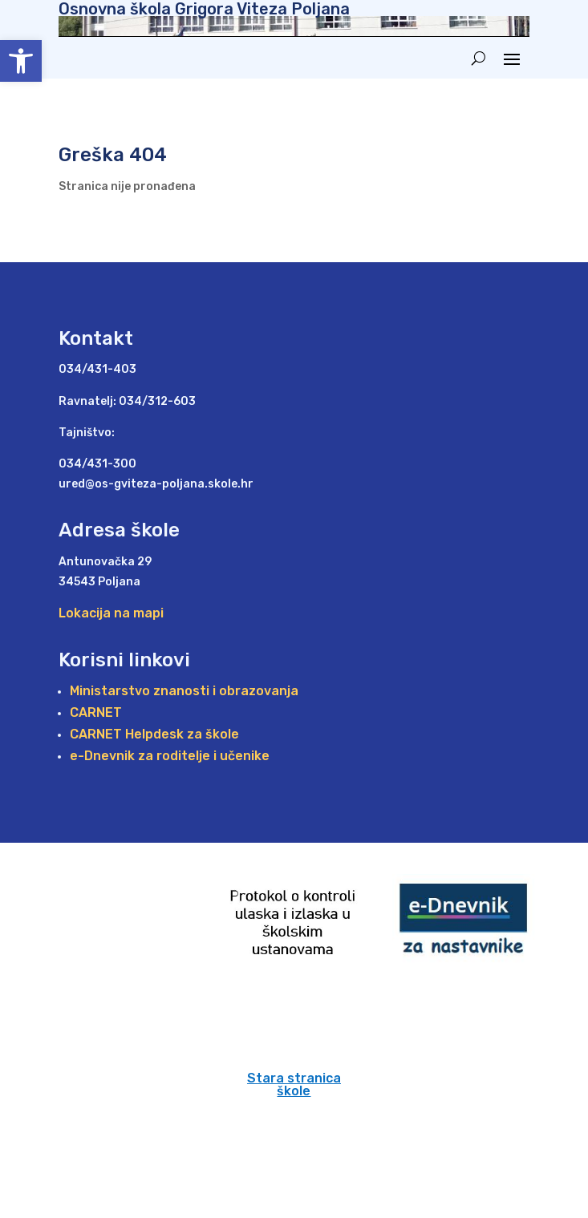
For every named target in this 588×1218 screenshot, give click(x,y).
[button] (21, 61)
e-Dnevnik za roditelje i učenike (170, 755)
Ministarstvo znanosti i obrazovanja (184, 690)
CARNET (96, 712)
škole (293, 1091)
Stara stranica (294, 1078)
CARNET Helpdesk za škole (154, 734)
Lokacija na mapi (111, 613)
